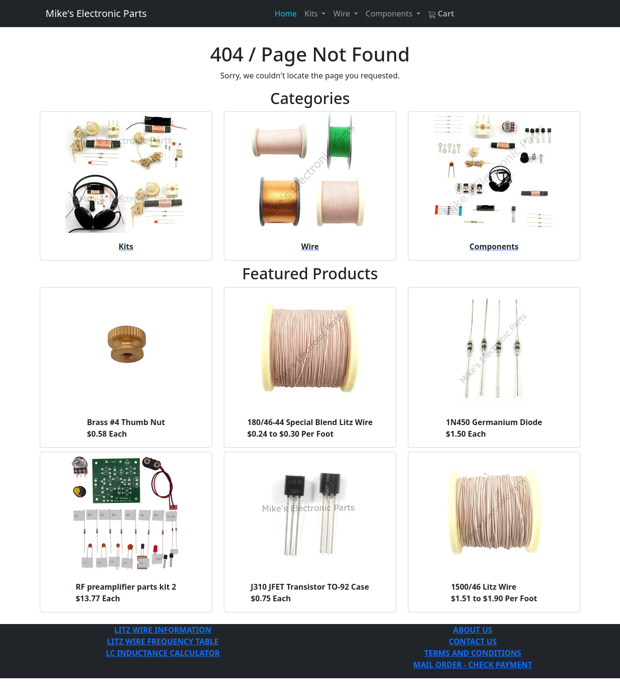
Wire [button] (342, 13)
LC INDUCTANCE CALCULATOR (162, 653)
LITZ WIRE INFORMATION (162, 630)
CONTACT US (472, 641)
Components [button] (390, 13)
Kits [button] (312, 13)
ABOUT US (473, 630)
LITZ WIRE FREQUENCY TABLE (162, 641)
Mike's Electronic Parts (96, 13)
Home (286, 13)
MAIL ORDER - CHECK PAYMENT (472, 664)
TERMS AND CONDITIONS (472, 653)
